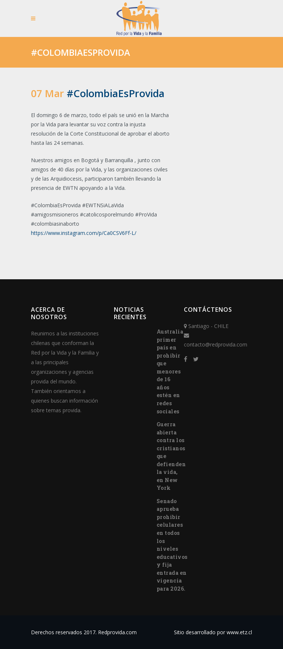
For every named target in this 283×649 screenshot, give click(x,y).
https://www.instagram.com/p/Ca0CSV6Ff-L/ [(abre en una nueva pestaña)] (83, 232)
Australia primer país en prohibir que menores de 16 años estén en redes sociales (170, 371)
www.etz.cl (239, 632)
